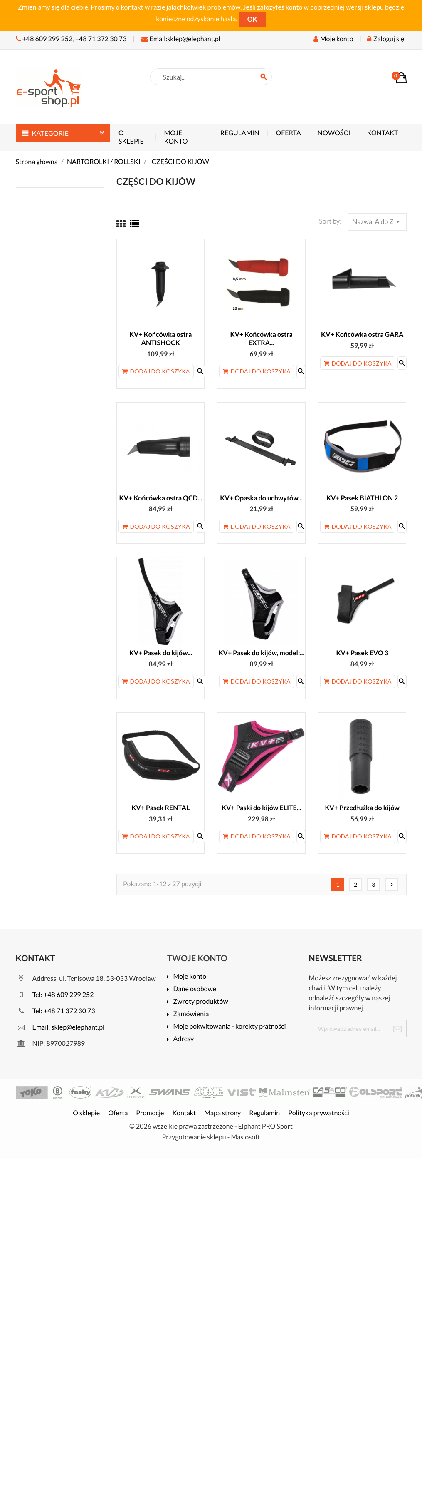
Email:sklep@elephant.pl (180, 39)
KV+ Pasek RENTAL (160, 808)
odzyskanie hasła (211, 19)
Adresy (183, 1039)
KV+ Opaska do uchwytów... (261, 498)
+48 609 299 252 (47, 39)
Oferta (288, 133)
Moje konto (176, 137)
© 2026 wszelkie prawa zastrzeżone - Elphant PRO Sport (211, 1126)
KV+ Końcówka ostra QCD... (160, 498)
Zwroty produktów (200, 1001)
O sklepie (131, 137)
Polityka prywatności (318, 1113)
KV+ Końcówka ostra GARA (362, 334)
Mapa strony (222, 1113)
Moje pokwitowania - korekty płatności (229, 1026)
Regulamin (239, 133)
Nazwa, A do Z (377, 222)
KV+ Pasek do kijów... (160, 653)
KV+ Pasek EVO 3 (362, 653)
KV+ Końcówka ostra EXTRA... (261, 339)
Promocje (150, 1113)
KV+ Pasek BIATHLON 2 (362, 498)
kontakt (132, 7)
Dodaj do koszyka (156, 371)
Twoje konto (197, 958)
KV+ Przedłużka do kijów (362, 808)
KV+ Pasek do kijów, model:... (261, 653)
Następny (391, 884)
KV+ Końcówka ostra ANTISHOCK (160, 339)
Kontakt (382, 133)
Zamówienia (191, 1014)
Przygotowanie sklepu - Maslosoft (211, 1137)
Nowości (334, 133)
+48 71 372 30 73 (101, 39)
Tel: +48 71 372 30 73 (55, 1011)
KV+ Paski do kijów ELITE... (261, 808)
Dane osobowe (194, 989)
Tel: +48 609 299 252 (55, 995)
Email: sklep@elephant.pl (60, 1027)
